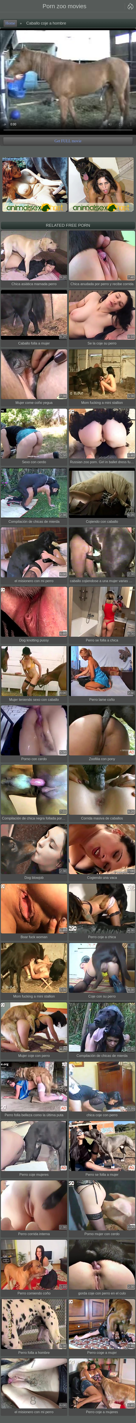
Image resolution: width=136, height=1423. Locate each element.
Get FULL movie (68, 141)
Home (10, 23)
